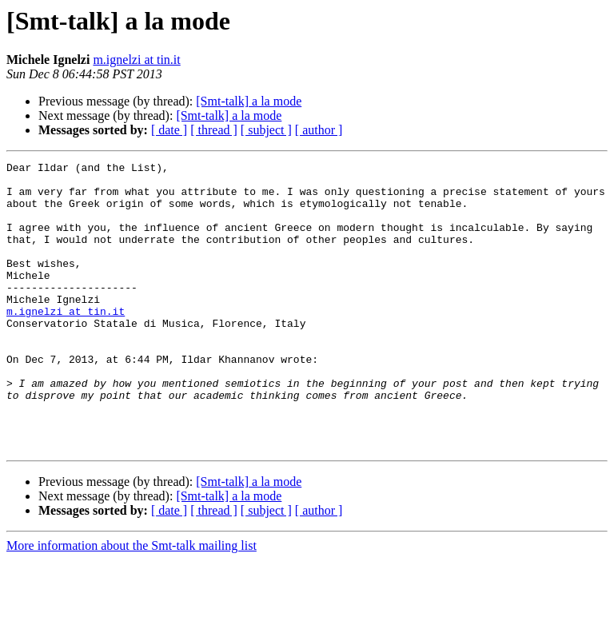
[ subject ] (266, 130)
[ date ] (169, 130)
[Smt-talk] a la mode (248, 101)
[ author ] (319, 130)
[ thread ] (213, 130)
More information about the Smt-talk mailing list (131, 603)
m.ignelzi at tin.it (136, 59)
